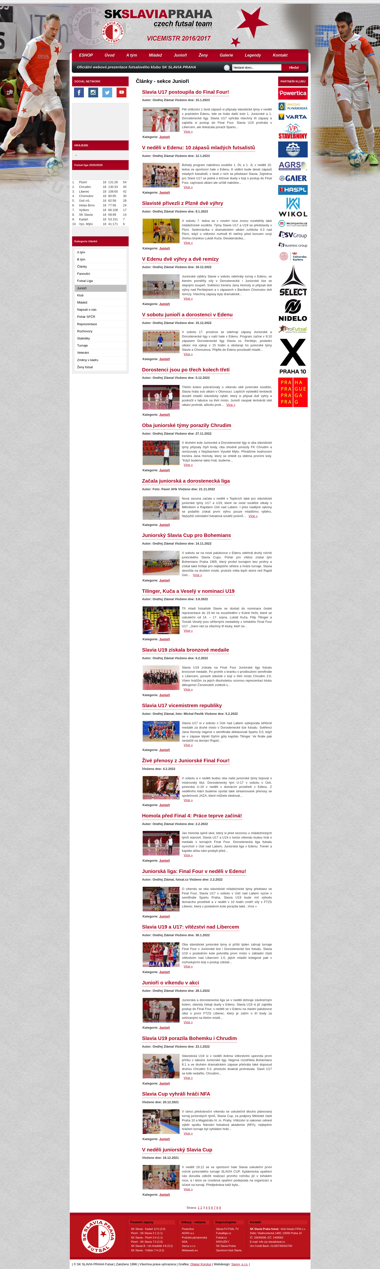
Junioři (180, 55)
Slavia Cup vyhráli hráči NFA (176, 1094)
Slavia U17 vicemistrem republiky (182, 705)
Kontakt (280, 55)
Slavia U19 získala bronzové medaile (185, 650)
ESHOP (86, 55)
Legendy (253, 55)
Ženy (203, 55)
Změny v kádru (87, 360)
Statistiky (83, 338)
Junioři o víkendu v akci (170, 982)
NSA (184, 1241)
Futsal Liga (85, 281)
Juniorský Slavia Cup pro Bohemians (186, 535)
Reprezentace (87, 324)
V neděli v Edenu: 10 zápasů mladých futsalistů (198, 147)
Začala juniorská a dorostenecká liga (186, 481)
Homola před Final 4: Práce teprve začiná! (192, 815)
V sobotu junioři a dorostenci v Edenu (187, 314)
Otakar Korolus (200, 1264)
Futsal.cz (221, 1237)
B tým (81, 259)
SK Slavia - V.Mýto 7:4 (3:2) (147, 1250)
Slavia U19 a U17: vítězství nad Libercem (190, 927)
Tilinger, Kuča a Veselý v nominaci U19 (188, 591)
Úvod (110, 55)
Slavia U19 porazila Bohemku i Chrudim (189, 1038)
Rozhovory (84, 331)
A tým (131, 55)
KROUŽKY (222, 1241)
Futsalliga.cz (223, 1233)
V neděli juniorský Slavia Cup (177, 1149)
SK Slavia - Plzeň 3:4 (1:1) (147, 1237)
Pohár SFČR (86, 317)
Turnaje (82, 345)
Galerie (226, 55)
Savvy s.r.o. (189, 1245)
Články (82, 266)
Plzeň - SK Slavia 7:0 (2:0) (147, 1241)
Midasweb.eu (190, 1250)
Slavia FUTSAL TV (227, 1228)
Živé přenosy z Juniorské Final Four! (186, 760)
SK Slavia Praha (226, 1245)
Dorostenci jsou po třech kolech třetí (186, 369)
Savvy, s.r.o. (239, 1264)
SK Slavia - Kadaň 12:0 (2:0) (148, 1228)
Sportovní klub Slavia (229, 1250)
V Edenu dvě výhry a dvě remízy (180, 259)
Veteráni (83, 352)
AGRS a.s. (188, 1233)
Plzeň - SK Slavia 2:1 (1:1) (147, 1233)
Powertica (188, 1228)
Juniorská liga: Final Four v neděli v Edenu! (194, 871)
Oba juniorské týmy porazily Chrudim (186, 425)
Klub (80, 295)
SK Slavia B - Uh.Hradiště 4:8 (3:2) (152, 1245)
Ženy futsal (85, 367)
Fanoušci (83, 273)
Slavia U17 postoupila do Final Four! (185, 92)
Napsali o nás (87, 309)
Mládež (155, 55)
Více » (188, 131)
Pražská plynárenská (194, 1237)
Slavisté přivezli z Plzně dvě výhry (182, 203)
